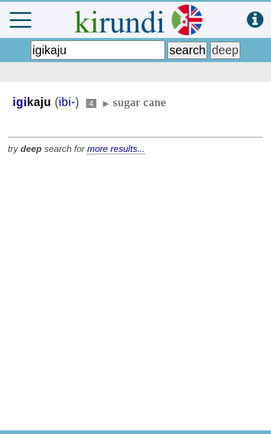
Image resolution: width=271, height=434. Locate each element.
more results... (116, 148)
